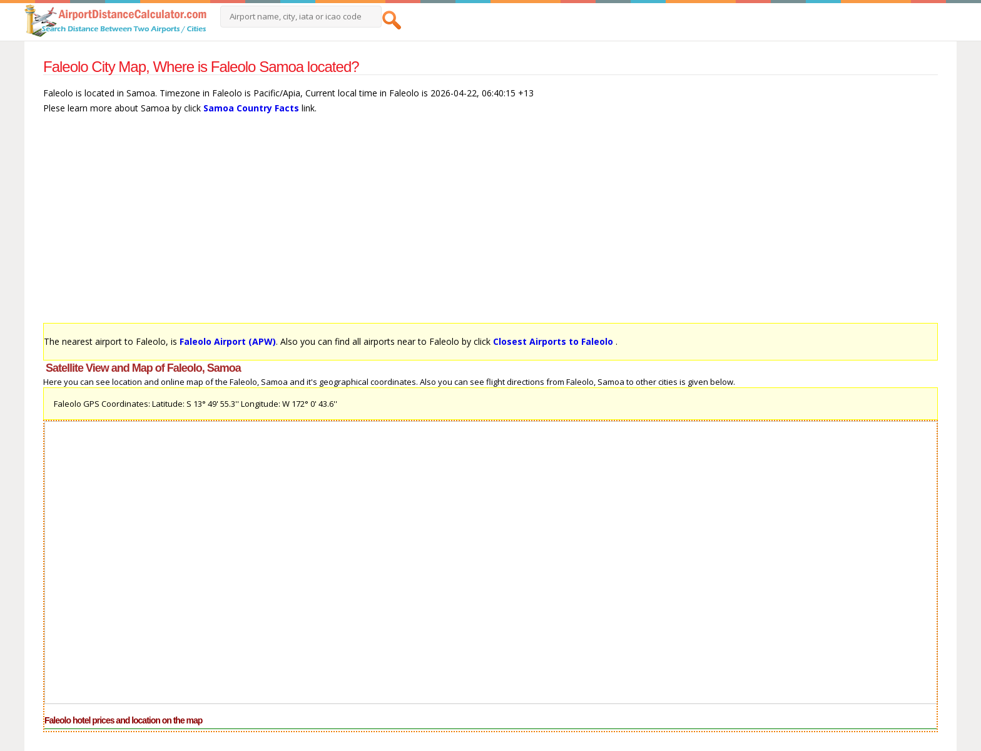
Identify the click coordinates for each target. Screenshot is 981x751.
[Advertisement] (418, 224)
